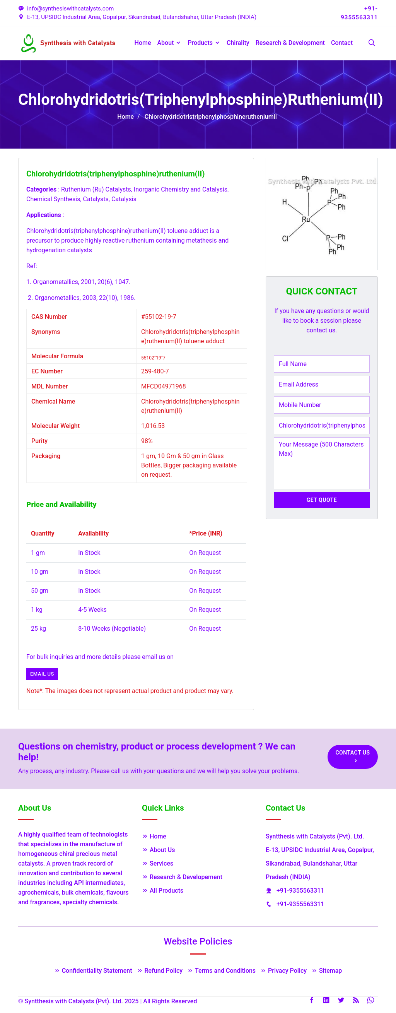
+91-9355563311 (300, 890)
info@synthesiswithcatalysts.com (66, 8)
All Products (162, 890)
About (169, 42)
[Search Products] (371, 43)
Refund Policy (160, 970)
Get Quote (322, 500)
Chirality (238, 42)
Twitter (341, 1000)
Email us (42, 674)
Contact (342, 42)
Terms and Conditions (221, 970)
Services (157, 863)
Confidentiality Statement (93, 970)
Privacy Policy (283, 970)
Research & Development (290, 42)
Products (204, 42)
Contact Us (352, 756)
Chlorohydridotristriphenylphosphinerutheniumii (211, 116)
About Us (158, 850)
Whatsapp (370, 1000)
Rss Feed (355, 1000)
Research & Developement (182, 877)
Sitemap (326, 970)
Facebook (311, 1000)
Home (143, 42)
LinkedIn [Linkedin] (326, 1000)
